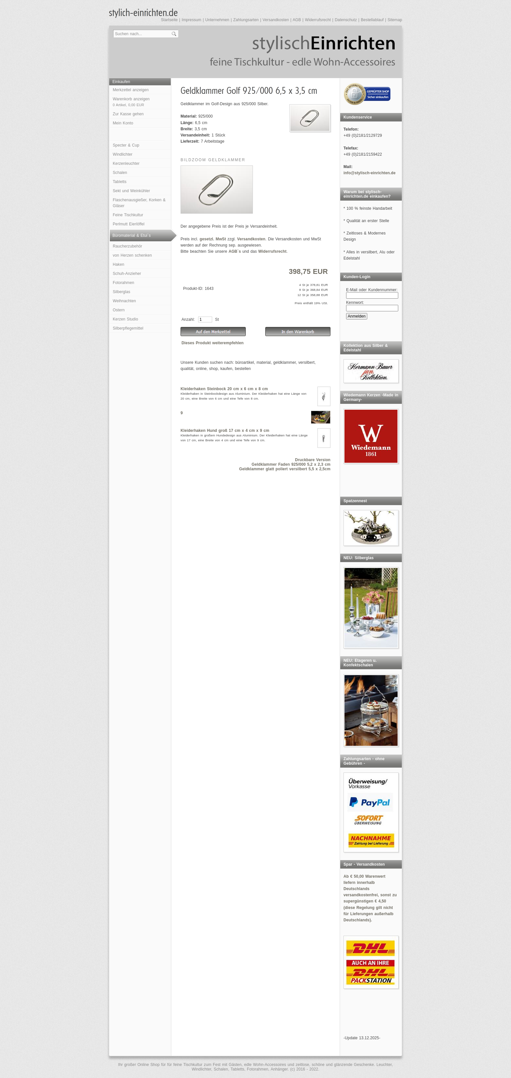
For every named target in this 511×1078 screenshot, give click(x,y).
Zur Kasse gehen (128, 114)
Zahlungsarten (246, 20)
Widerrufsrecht (318, 20)
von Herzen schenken (132, 255)
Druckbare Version (312, 460)
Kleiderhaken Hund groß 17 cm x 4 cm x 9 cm (225, 430)
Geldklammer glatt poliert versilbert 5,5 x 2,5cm (284, 469)
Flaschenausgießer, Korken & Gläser (139, 203)
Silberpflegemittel (128, 328)
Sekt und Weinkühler (131, 191)
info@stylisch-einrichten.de (369, 173)
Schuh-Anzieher (127, 273)
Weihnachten (124, 301)
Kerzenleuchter (126, 163)
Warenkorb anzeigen (131, 102)
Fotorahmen (123, 282)
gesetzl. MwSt (213, 239)
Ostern (119, 310)
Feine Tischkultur (128, 215)
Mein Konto (123, 123)
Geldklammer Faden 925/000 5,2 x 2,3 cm (291, 464)
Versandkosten (276, 20)
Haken (118, 264)
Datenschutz (346, 20)
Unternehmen (217, 20)
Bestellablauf (372, 20)
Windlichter (122, 154)
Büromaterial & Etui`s (131, 235)
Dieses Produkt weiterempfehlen (212, 343)
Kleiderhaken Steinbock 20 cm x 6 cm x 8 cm (224, 389)
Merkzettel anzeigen (131, 90)
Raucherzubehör (127, 246)
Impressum (191, 20)
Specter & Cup (126, 145)
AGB (297, 20)
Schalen (120, 172)
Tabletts (119, 181)
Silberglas (121, 292)
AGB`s (234, 251)
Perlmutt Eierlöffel (128, 224)
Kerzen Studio (125, 319)
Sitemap (394, 20)
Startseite (169, 20)
